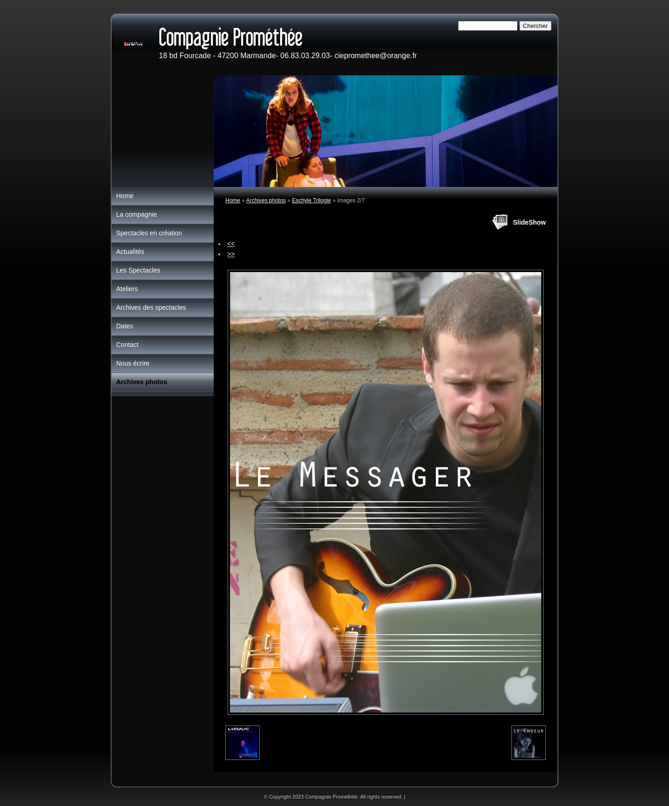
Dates (124, 326)
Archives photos (266, 200)
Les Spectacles (138, 270)
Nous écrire (133, 363)
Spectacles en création (149, 233)
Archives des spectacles (151, 307)
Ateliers (127, 289)
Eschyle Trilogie (311, 200)
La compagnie (136, 214)
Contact (127, 344)
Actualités (130, 251)
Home (232, 200)
